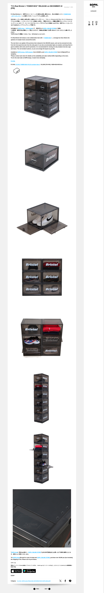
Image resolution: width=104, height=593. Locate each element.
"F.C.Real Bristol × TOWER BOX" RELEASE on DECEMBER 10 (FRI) (36, 7)
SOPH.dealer (29, 28)
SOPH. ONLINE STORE (49, 28)
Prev (36, 589)
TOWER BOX (47, 38)
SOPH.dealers (29, 52)
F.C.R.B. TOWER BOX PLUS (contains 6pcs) (27, 64)
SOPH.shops (21, 52)
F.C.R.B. (13, 61)
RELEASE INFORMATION (35, 581)
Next (47, 589)
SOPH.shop (21, 28)
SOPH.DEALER (46, 581)
